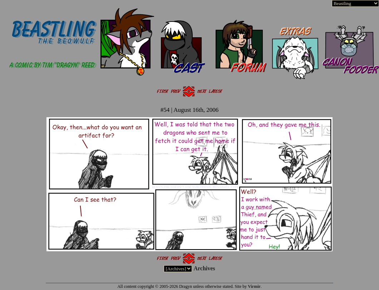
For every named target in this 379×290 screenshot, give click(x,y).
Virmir (254, 286)
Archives (204, 268)
